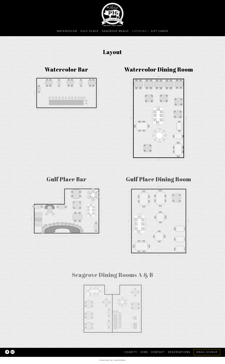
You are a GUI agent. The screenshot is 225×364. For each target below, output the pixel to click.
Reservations (179, 352)
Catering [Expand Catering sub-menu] (140, 31)
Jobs (144, 352)
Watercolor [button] (67, 31)
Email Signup (207, 352)
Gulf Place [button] (89, 31)
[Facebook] (7, 352)
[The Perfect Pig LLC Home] (112, 14)
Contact (158, 352)
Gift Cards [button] (159, 31)
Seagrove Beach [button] (115, 31)
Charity (130, 352)
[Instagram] (12, 352)
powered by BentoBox (112, 360)
